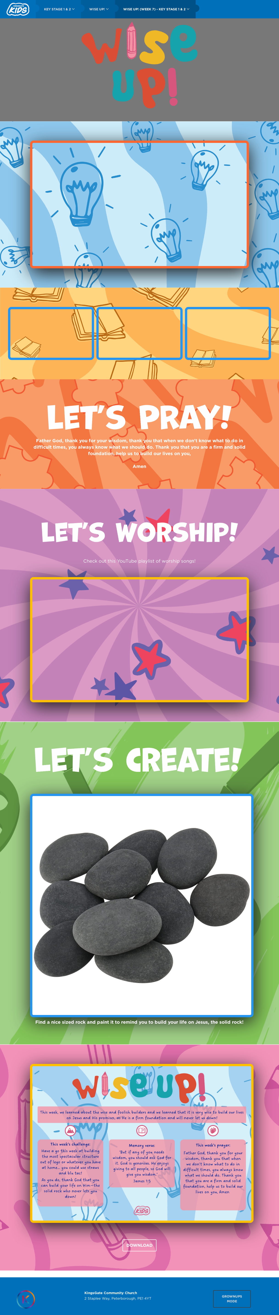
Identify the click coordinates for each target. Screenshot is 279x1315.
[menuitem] (18, 9)
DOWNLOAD (139, 1245)
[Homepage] (25, 1299)
